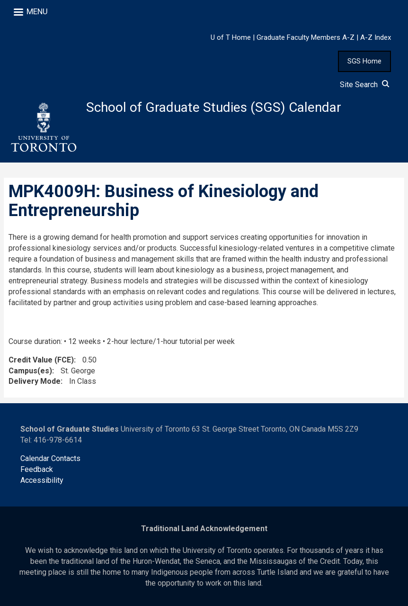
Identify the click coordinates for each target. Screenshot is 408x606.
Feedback (36, 469)
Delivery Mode (35, 381)
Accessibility (41, 480)
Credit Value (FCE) (41, 359)
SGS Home (364, 61)
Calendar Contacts (50, 458)
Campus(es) (30, 370)
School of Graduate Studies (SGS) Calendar (213, 107)
